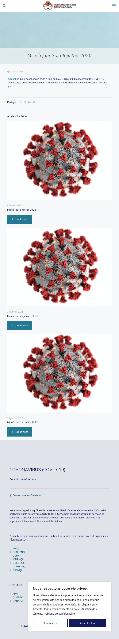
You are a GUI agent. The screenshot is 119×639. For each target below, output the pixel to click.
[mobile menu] (114, 5)
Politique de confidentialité (59, 613)
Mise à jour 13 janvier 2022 (22, 422)
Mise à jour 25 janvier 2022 (22, 316)
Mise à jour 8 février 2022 (21, 210)
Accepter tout (88, 623)
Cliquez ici (14, 79)
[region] (69, 606)
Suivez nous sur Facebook (26, 495)
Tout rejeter (50, 623)
